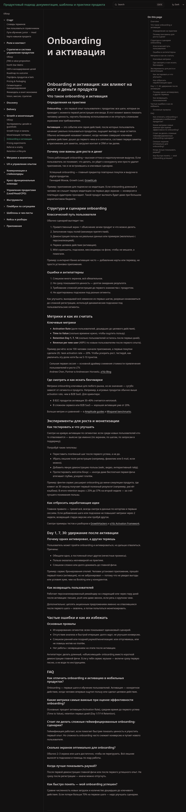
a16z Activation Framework (124, 523)
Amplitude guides (94, 411)
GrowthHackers (99, 523)
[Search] (138, 5)
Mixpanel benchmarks (119, 411)
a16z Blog (106, 371)
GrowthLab (91, 180)
